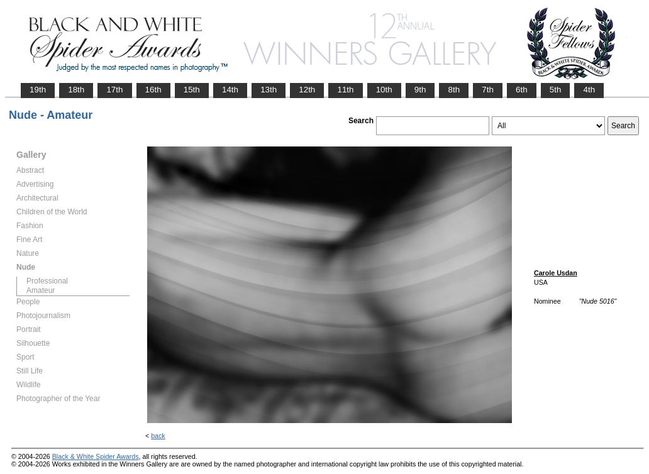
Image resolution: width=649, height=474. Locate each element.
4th (589, 89)
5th (556, 89)
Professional (47, 281)
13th (268, 89)
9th (420, 89)
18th (76, 89)
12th (307, 89)
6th (522, 89)
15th (192, 89)
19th (38, 89)
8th (454, 89)
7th (488, 89)
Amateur (40, 290)
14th (230, 89)
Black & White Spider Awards (95, 456)
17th (114, 89)
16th (153, 89)
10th (384, 89)
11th (345, 89)
